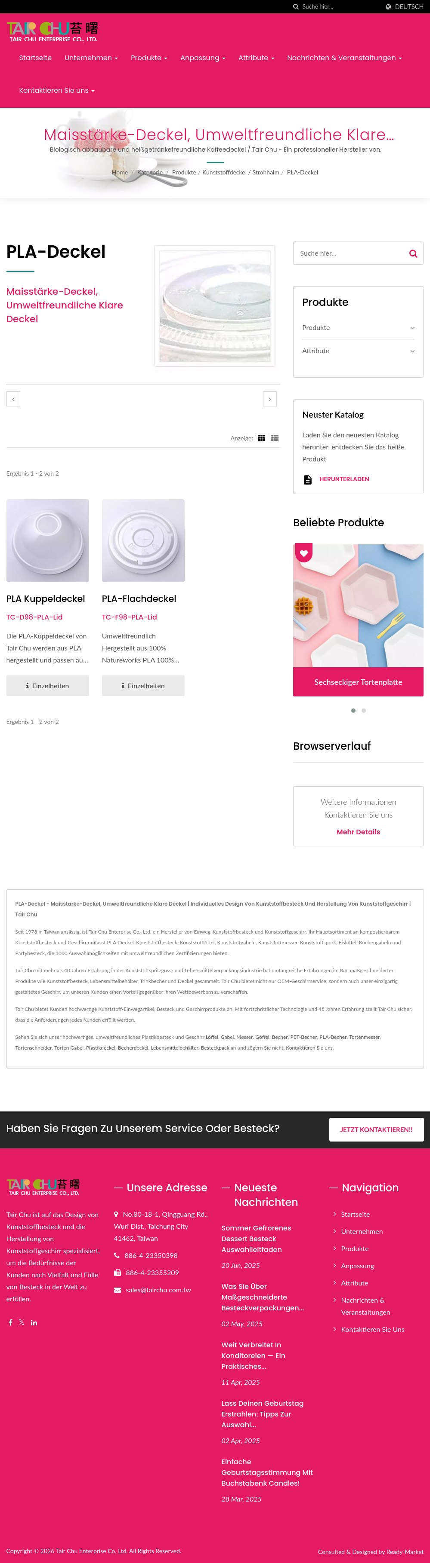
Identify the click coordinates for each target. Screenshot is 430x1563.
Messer (244, 1037)
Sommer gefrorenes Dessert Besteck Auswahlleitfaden (256, 1239)
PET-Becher (303, 1037)
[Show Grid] (261, 437)
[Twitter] (22, 1323)
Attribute (256, 58)
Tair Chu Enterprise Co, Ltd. (92, 1550)
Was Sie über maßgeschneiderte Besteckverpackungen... (263, 1297)
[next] (270, 398)
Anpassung (203, 58)
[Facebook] (10, 1323)
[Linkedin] (34, 1323)
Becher (280, 1037)
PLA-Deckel (302, 172)
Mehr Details (358, 832)
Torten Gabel (69, 1047)
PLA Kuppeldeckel (46, 598)
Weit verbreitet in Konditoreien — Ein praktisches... (254, 1355)
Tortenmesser (364, 1037)
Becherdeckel (133, 1047)
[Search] (341, 7)
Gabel (227, 1037)
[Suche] (296, 7)
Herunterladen (335, 479)
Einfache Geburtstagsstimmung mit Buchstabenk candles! (267, 1472)
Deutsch (409, 6)
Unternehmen (91, 58)
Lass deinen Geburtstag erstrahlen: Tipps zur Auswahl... (263, 1413)
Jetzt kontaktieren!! (376, 1129)
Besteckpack (215, 1047)
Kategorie (150, 172)
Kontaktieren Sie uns (57, 90)
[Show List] (274, 437)
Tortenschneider (33, 1047)
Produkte (149, 58)
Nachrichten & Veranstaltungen (345, 58)
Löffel (212, 1037)
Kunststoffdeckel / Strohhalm (240, 172)
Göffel (262, 1037)
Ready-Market (405, 1551)
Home (120, 172)
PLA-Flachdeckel (140, 598)
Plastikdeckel (100, 1047)
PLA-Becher (332, 1037)
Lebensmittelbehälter (174, 1047)
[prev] (13, 398)
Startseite (35, 58)
